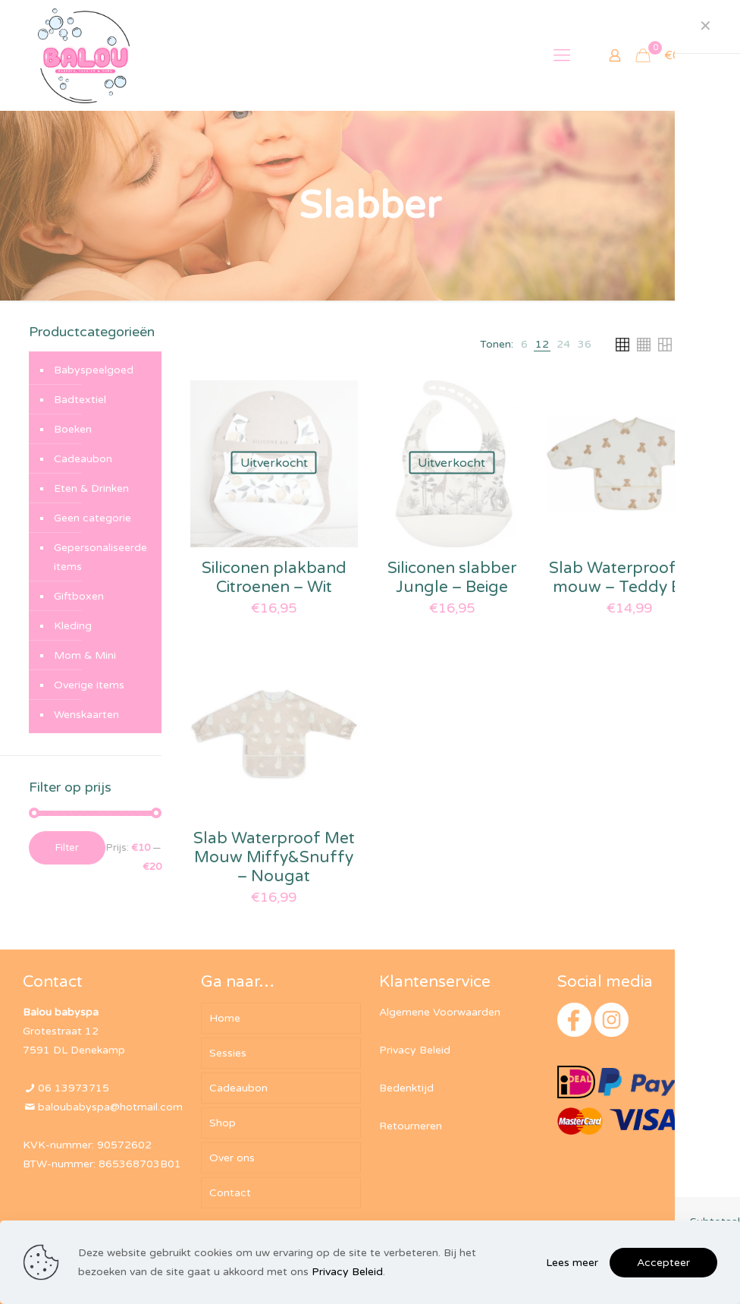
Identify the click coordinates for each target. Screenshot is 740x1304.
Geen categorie (92, 518)
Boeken (73, 429)
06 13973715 (73, 1088)
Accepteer (663, 1262)
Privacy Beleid (414, 1050)
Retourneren (410, 1126)
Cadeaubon (83, 458)
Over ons (232, 1157)
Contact (230, 1192)
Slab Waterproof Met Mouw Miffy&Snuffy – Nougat (274, 857)
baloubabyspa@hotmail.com (110, 1107)
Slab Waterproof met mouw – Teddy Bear (629, 578)
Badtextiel (80, 399)
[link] (524, 344)
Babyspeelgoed (93, 370)
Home (224, 1018)
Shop (222, 1123)
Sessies (227, 1053)
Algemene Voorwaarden (439, 1012)
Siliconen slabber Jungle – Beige (451, 578)
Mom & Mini (85, 655)
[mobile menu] (562, 55)
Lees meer (572, 1262)
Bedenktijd (406, 1088)
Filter (67, 848)
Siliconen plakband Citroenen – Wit (274, 578)
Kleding (73, 625)
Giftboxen (79, 596)
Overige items (89, 685)
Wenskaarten (86, 714)
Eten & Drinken (91, 488)
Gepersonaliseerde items (100, 557)
